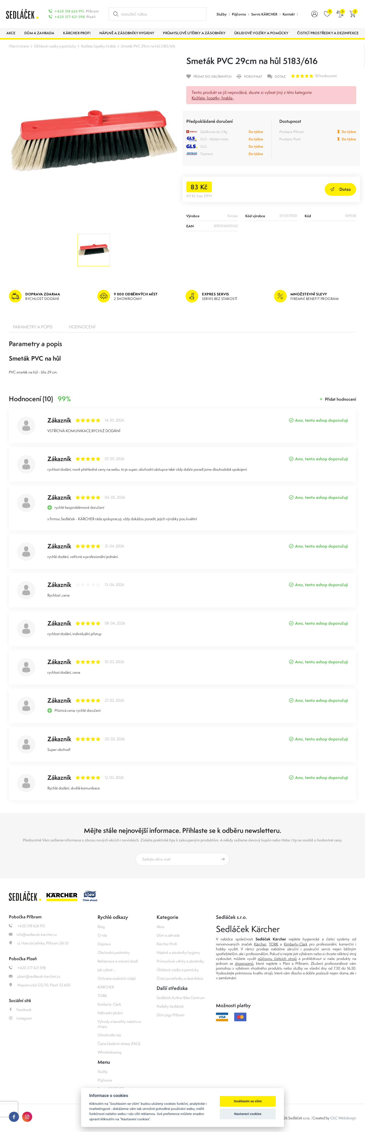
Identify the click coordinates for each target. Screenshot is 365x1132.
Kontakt (289, 14)
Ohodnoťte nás (109, 1035)
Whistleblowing (109, 1052)
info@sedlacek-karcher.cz (33, 934)
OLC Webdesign (343, 1118)
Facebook (20, 1009)
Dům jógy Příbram (171, 1014)
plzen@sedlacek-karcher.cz (34, 976)
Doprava (104, 943)
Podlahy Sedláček (170, 1006)
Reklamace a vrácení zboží (118, 961)
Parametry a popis (32, 327)
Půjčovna (239, 14)
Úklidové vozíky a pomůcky (55, 46)
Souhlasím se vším (248, 1101)
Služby (221, 14)
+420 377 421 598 (69, 16)
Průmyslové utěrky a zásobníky (180, 961)
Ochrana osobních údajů (117, 978)
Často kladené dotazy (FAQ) (119, 1043)
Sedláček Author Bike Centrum (181, 997)
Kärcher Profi (167, 943)
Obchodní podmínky (114, 952)
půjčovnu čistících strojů (277, 958)
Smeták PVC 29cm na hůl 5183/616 (148, 46)
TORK (102, 995)
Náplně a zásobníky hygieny (178, 952)
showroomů (244, 963)
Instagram (20, 1018)
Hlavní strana (19, 46)
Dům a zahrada (168, 935)
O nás (102, 935)
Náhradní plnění (110, 1012)
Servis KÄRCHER (264, 14)
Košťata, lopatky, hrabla (98, 46)
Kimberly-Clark (109, 1004)
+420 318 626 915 (69, 11)
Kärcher (260, 944)
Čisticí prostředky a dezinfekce (180, 978)
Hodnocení (82, 327)
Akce (161, 926)
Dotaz (340, 189)
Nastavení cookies (248, 1114)
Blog (101, 926)
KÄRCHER (106, 987)
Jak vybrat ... (107, 969)
